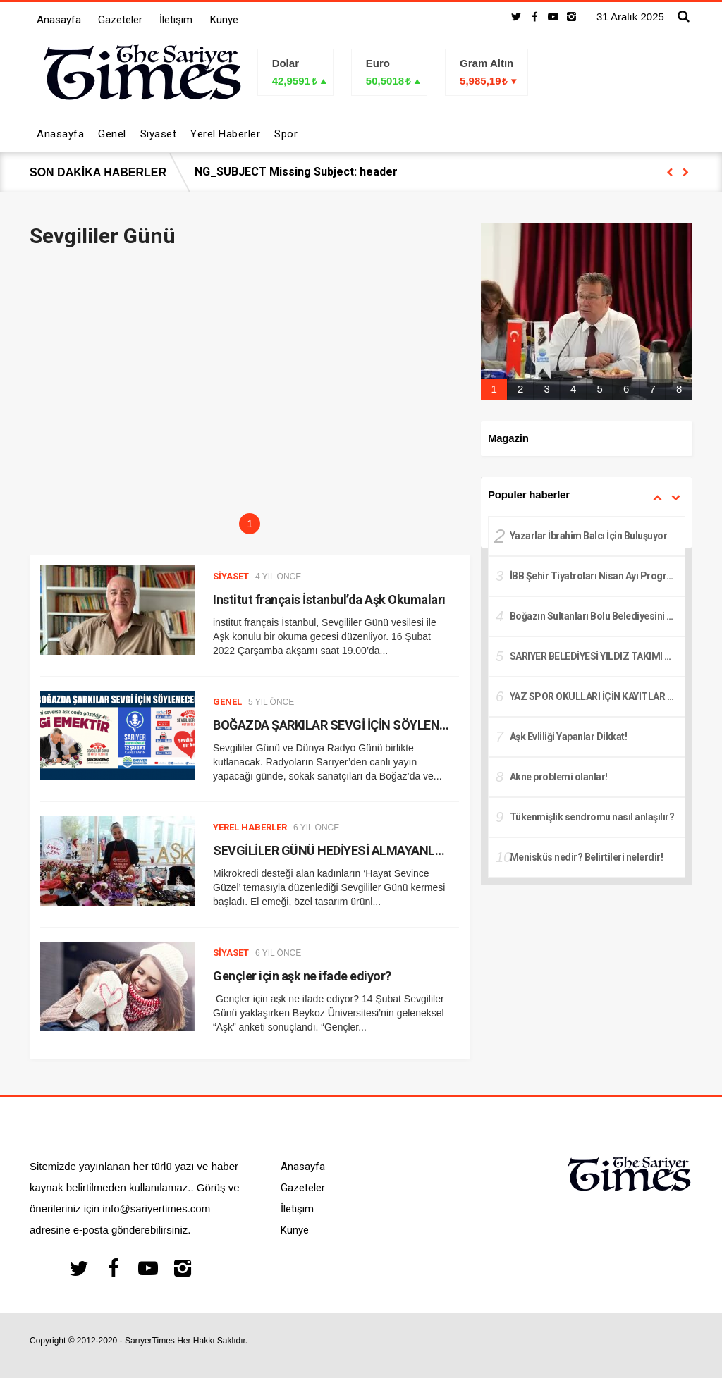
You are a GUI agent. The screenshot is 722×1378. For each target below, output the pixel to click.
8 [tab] (679, 389)
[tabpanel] (586, 311)
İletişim (175, 19)
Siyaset (231, 576)
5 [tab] (599, 389)
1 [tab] (249, 523)
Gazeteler (120, 19)
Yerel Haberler (250, 827)
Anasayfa (59, 19)
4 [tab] (573, 389)
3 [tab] (546, 389)
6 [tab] (626, 389)
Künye (224, 19)
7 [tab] (652, 389)
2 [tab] (520, 389)
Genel (227, 701)
